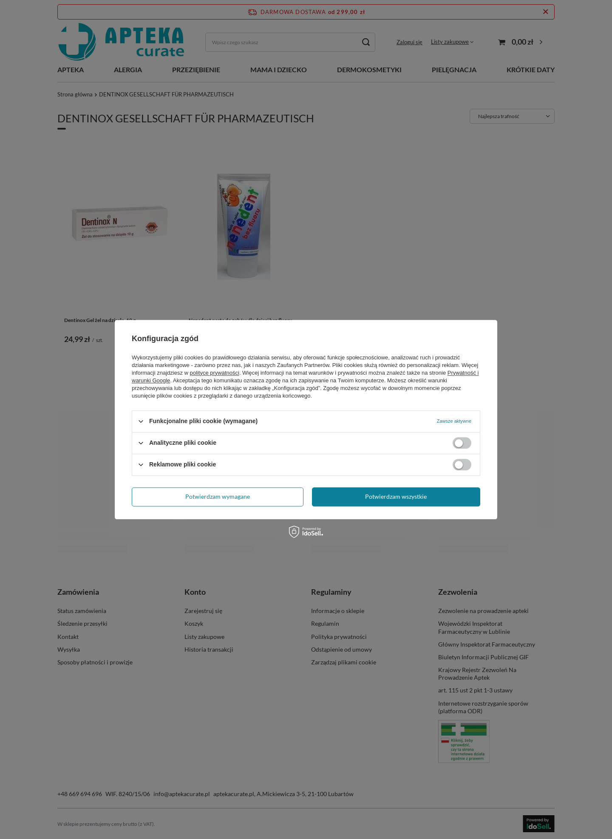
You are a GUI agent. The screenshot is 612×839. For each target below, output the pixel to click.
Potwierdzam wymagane (217, 496)
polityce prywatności (214, 373)
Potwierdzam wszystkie (396, 496)
